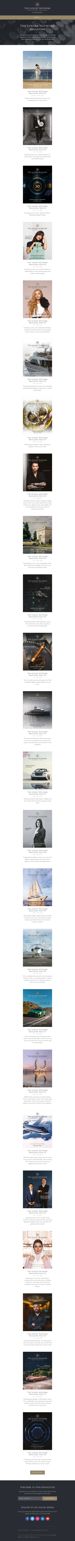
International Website (39, 1530)
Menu (37, 17)
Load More (37, 1473)
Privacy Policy (23, 1530)
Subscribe (49, 1498)
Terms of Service (30, 1537)
